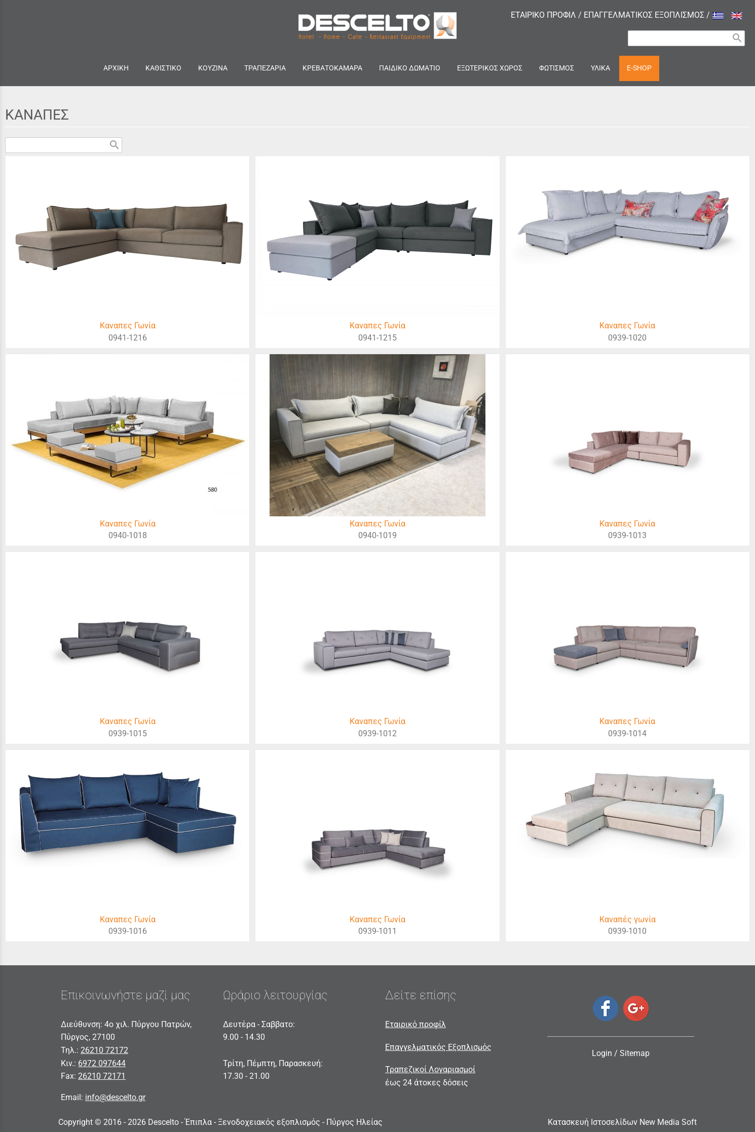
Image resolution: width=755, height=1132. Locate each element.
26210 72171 (102, 1076)
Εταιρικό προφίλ (415, 1024)
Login (602, 1053)
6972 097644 (102, 1063)
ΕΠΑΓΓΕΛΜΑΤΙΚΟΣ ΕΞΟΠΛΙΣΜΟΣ (644, 15)
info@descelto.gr (115, 1097)
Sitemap (635, 1053)
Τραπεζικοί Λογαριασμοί (430, 1069)
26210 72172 (104, 1050)
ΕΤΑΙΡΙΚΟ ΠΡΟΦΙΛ (543, 15)
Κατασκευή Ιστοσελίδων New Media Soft (622, 1122)
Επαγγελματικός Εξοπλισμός (438, 1047)
